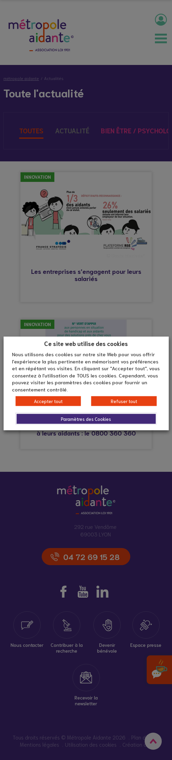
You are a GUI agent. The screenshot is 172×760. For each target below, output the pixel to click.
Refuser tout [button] (124, 401)
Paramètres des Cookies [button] (86, 419)
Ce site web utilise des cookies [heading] (86, 343)
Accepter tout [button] (48, 401)
